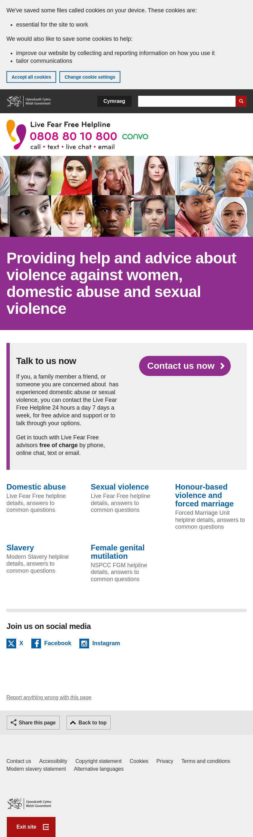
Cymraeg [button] (114, 101)
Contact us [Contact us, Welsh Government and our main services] (18, 761)
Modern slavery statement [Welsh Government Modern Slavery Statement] (36, 769)
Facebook (57, 644)
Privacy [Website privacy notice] (165, 761)
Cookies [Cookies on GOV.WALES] (139, 761)
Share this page (37, 722)
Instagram (106, 644)
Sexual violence (120, 487)
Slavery (20, 548)
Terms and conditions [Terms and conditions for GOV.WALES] (205, 761)
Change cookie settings (90, 77)
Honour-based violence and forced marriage (204, 495)
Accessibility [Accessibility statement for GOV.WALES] (53, 761)
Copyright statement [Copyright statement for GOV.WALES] (99, 761)
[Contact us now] (184, 366)
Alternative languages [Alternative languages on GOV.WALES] (99, 769)
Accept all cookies (31, 77)
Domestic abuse (36, 487)
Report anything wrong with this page (48, 697)
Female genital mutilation (118, 552)
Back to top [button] (92, 722)
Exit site (26, 827)
